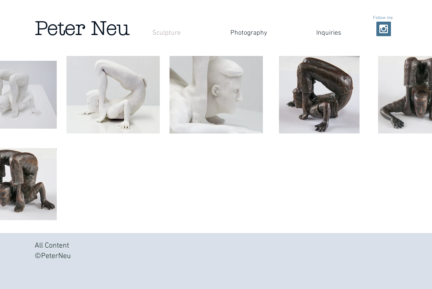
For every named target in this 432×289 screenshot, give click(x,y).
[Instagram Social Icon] (383, 29)
